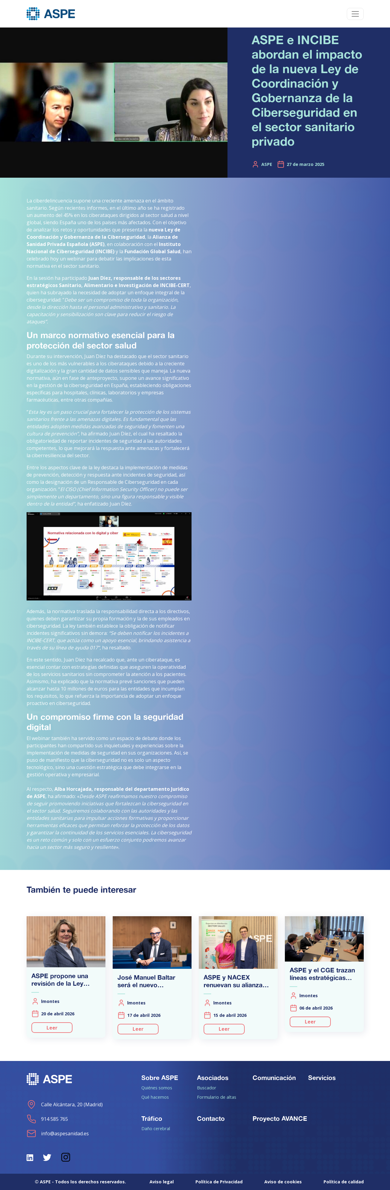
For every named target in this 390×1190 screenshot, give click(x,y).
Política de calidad (344, 1182)
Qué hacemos (155, 1097)
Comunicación (274, 1078)
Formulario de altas (216, 1097)
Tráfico (151, 1118)
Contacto (211, 1118)
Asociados (212, 1078)
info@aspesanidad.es (58, 1133)
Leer (52, 1027)
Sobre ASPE (159, 1078)
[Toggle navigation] (355, 14)
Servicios (322, 1078)
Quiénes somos (156, 1088)
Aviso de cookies (283, 1182)
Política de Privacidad (219, 1182)
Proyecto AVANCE (280, 1118)
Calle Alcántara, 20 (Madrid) (65, 1104)
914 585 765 (47, 1119)
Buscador (206, 1088)
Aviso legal (162, 1182)
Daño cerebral (155, 1128)
